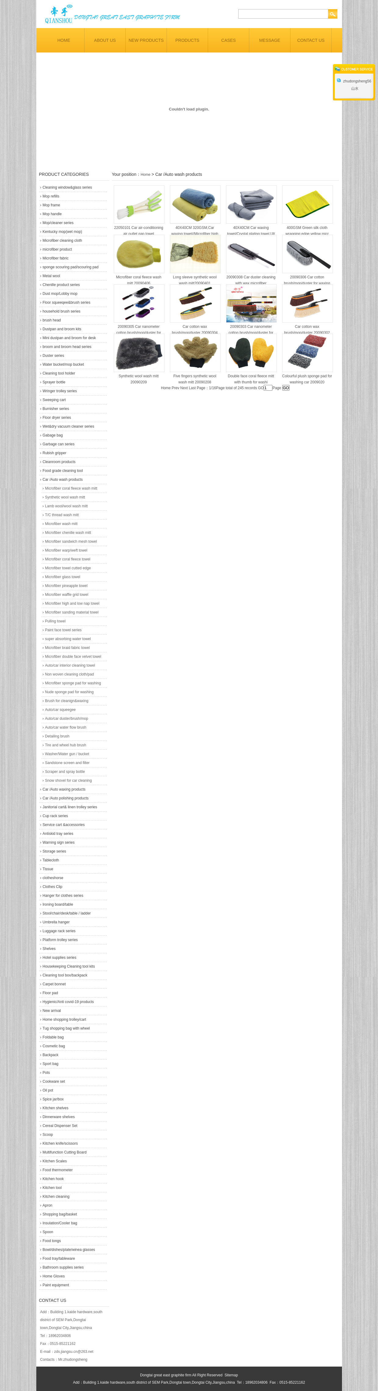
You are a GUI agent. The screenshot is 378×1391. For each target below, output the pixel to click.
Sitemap (231, 1375)
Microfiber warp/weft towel (66, 550)
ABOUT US (105, 40)
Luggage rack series (59, 931)
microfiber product (57, 249)
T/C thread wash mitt (62, 515)
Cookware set (54, 1081)
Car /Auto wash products (63, 479)
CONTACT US (311, 40)
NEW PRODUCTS (146, 40)
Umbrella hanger (56, 922)
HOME (63, 40)
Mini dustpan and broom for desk (69, 338)
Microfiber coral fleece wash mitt (71, 488)
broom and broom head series (67, 347)
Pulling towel (55, 621)
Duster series (53, 355)
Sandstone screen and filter (67, 763)
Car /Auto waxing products (64, 789)
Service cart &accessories (64, 825)
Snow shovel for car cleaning (68, 780)
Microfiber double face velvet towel (73, 656)
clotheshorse (53, 878)
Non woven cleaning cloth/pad (69, 674)
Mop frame (51, 205)
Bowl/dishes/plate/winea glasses (69, 1250)
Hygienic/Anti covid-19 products (68, 1002)
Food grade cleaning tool (63, 471)
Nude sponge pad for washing (69, 692)
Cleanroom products (59, 462)
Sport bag (51, 1064)
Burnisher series (56, 409)
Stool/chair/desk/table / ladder (67, 913)
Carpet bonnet (54, 984)
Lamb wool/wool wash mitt (66, 506)
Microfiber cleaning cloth (62, 240)
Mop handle (52, 214)
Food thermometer (58, 1170)
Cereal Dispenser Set (60, 1126)
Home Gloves (54, 1276)
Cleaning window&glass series (67, 187)
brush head (52, 320)
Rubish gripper (55, 453)
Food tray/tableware (59, 1258)
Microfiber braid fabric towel (67, 648)
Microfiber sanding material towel (72, 612)
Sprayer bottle (54, 382)
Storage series (54, 851)
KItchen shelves (56, 1108)
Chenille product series (61, 285)
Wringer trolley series (60, 391)
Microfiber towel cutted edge (68, 568)
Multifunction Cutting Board (65, 1152)
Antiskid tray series (58, 833)
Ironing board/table (58, 904)
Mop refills (51, 196)
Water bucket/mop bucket (63, 364)
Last (192, 388)
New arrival (52, 1011)
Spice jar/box (53, 1099)
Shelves (49, 949)
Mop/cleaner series (58, 223)
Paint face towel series (63, 630)
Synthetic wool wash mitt (65, 497)
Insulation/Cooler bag (60, 1223)
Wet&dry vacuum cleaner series (71, 426)
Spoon (48, 1232)
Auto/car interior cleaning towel (70, 665)
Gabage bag (53, 435)
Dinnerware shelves (59, 1117)
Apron (47, 1205)
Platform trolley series (60, 940)
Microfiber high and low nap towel (72, 603)
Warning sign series (59, 842)
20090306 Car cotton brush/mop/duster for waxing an (307, 283)
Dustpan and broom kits (62, 329)
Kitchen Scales (55, 1161)
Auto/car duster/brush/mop (66, 718)
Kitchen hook (53, 1179)
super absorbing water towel (68, 639)
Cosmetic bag (54, 1046)
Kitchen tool (52, 1188)
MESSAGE (269, 40)
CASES (228, 40)
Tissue (48, 869)
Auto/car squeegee (60, 710)
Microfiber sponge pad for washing (73, 683)
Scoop (48, 1134)
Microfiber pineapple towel (66, 586)
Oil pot (48, 1090)
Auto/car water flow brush (65, 727)
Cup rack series (55, 816)
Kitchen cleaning (56, 1196)
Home (145, 174)
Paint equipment (56, 1285)
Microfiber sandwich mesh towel (71, 541)
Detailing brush (57, 736)
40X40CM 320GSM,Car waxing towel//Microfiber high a (194, 234)
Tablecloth (51, 860)
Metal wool (51, 276)
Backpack (51, 1055)
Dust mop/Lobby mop (60, 294)
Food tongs (52, 1241)
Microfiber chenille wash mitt (68, 533)
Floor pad (50, 993)
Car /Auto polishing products (66, 798)
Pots (46, 1072)
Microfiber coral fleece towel (68, 559)
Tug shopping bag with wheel (66, 1028)
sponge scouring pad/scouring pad (71, 267)
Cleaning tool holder (59, 373)
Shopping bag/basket (60, 1214)
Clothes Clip (53, 887)
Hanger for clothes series (63, 895)
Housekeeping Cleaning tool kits (69, 966)
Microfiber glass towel (62, 577)
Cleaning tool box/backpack (65, 975)
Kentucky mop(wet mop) (62, 232)
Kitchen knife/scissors (60, 1143)
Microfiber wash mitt (61, 524)
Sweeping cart (54, 400)
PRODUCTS (187, 40)
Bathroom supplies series (63, 1267)
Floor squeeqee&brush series (67, 302)
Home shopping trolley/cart (64, 1019)
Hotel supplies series (60, 957)
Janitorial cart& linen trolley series (70, 807)
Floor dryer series (59, 417)
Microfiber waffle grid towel (66, 594)
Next (184, 388)
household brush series (62, 311)
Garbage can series (59, 444)
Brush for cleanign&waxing (66, 701)
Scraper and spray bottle (65, 772)
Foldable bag (53, 1037)
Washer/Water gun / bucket (67, 754)
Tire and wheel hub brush (65, 745)
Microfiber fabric (56, 258)
